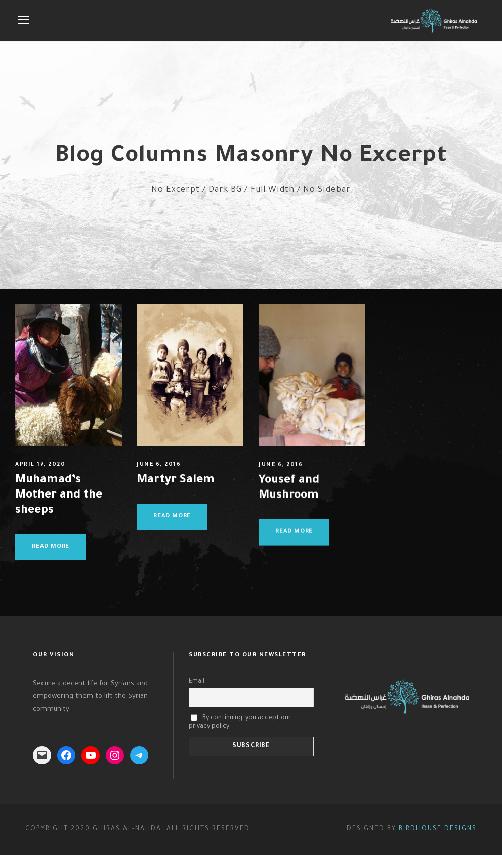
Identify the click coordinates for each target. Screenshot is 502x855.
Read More (50, 547)
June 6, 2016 (159, 466)
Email (196, 681)
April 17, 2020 (40, 465)
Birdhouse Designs (438, 829)
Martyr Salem (176, 482)
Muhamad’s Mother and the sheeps (58, 495)
